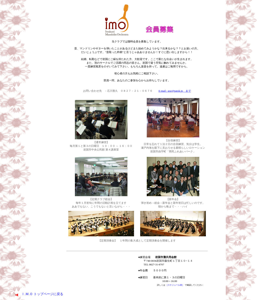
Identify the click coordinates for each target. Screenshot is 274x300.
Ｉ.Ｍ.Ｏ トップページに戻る (39, 294)
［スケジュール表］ (175, 285)
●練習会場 (165, 261)
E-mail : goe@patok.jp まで (174, 90)
